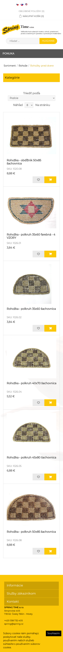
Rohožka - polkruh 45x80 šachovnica (31, 457)
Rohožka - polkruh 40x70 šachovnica (31, 383)
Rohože (23, 65)
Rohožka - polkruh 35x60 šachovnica (31, 308)
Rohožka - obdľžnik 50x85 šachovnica (24, 162)
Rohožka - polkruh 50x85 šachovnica (31, 531)
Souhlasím (53, 633)
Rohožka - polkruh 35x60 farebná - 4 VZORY (31, 236)
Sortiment (10, 65)
